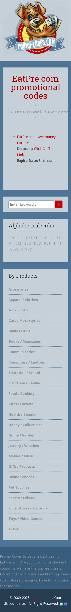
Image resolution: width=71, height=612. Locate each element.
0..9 (11, 237)
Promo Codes (41, 597)
